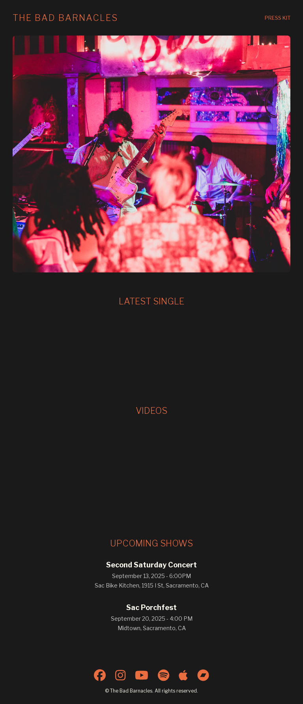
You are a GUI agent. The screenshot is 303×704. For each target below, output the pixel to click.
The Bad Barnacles (65, 18)
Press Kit (277, 18)
